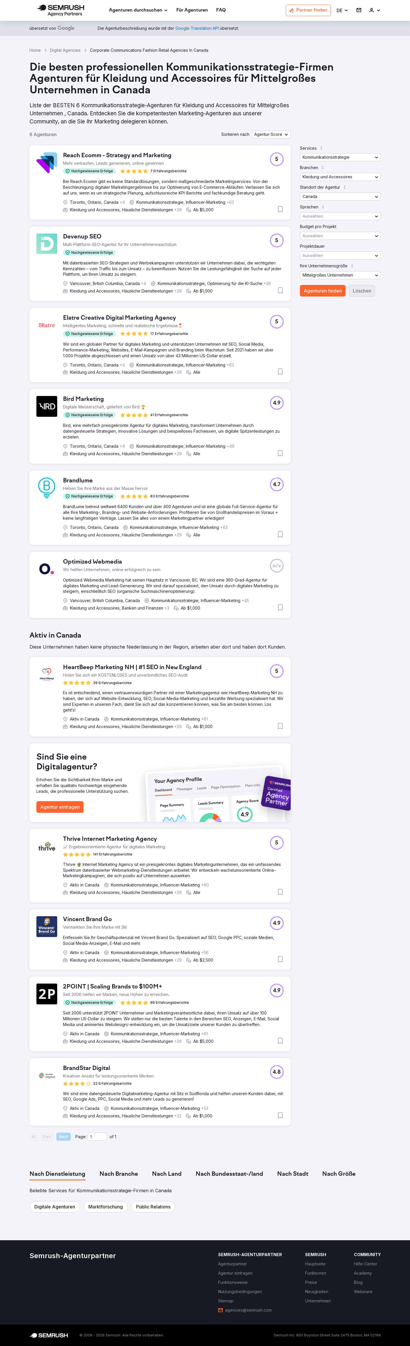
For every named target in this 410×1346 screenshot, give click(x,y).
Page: (80, 1136)
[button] (342, 11)
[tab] (57, 1174)
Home (35, 50)
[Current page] (97, 1137)
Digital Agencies (65, 50)
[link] (192, 10)
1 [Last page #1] (115, 1136)
